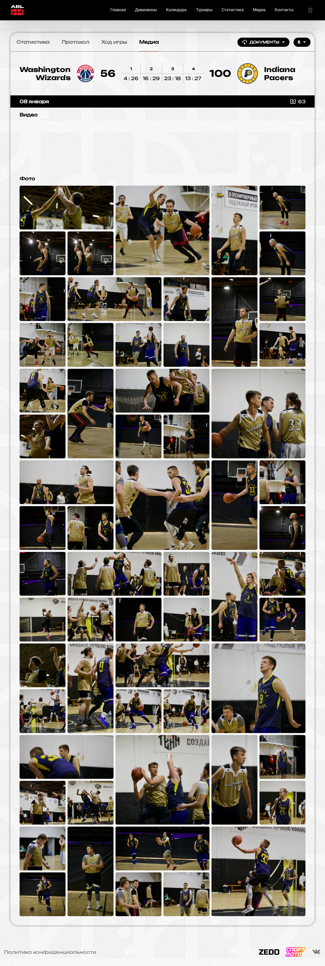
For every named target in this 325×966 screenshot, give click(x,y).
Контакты (284, 9)
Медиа (259, 9)
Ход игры (114, 42)
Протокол (75, 42)
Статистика (233, 9)
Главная (118, 9)
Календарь (176, 9)
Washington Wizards (45, 73)
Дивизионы (146, 9)
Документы (263, 42)
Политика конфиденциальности (50, 952)
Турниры (204, 9)
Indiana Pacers (279, 73)
